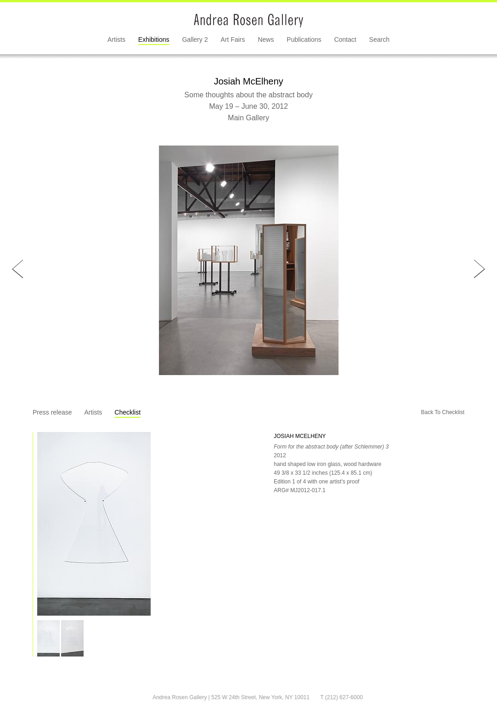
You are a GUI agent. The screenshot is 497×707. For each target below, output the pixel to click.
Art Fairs (232, 39)
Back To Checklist (442, 412)
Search (379, 39)
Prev (17, 269)
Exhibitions (153, 39)
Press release (52, 412)
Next (479, 269)
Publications (304, 39)
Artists (116, 39)
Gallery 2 (195, 39)
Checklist (127, 412)
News (266, 39)
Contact (345, 39)
